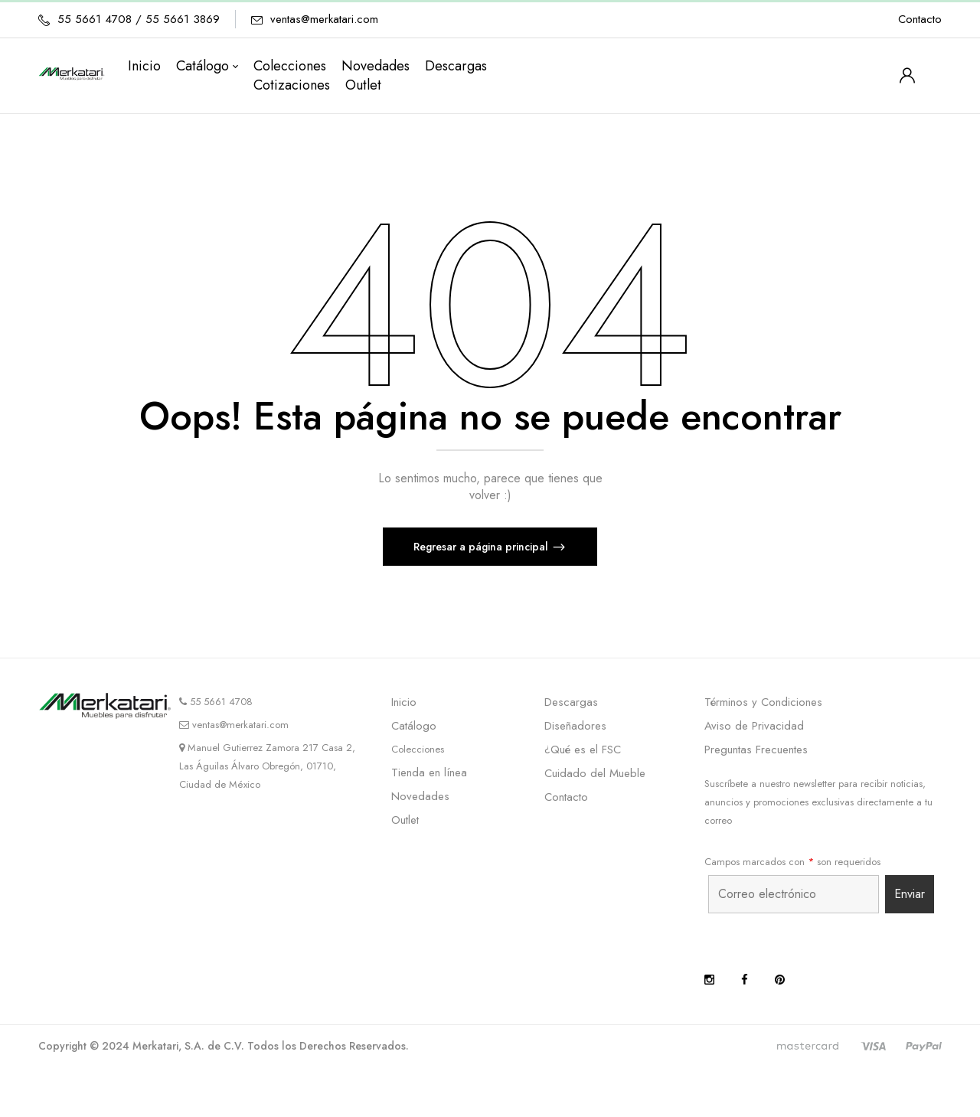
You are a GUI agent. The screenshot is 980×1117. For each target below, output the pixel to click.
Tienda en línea (429, 772)
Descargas (571, 702)
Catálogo (413, 725)
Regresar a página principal (482, 546)
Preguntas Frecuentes (756, 749)
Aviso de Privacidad (754, 725)
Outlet (405, 820)
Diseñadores (575, 725)
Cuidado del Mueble (594, 773)
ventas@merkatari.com (324, 19)
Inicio (403, 702)
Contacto (920, 19)
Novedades (420, 796)
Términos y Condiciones (763, 702)
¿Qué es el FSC (582, 749)
